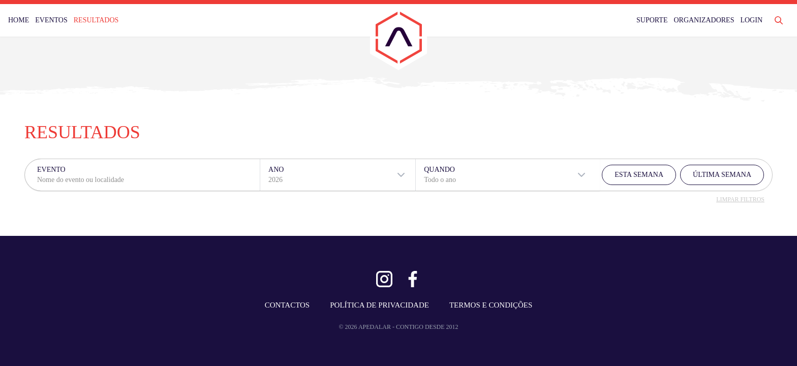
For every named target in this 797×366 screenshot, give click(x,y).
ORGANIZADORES (703, 20)
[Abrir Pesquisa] (779, 20)
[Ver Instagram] (384, 279)
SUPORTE (651, 20)
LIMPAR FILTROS (740, 199)
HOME (18, 20)
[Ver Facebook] (413, 279)
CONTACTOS (287, 305)
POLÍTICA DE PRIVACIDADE (379, 305)
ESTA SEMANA (639, 174)
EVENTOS (51, 20)
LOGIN (751, 20)
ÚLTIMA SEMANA (722, 174)
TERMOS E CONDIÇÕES (490, 305)
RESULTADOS (96, 20)
